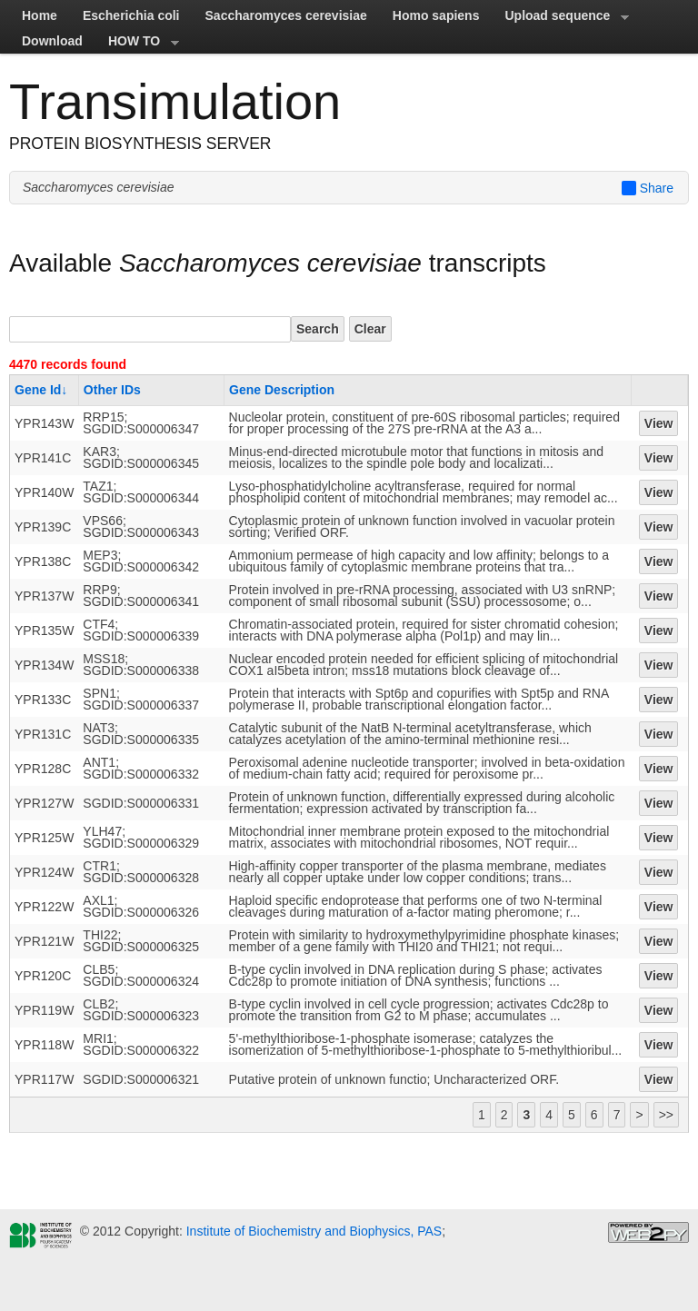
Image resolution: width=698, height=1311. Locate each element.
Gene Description (281, 389)
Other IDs (112, 389)
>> (666, 1114)
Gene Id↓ (41, 389)
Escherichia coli (131, 15)
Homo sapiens (436, 15)
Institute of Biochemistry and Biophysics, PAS (312, 1231)
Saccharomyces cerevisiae (286, 15)
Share (647, 188)
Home (39, 15)
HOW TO (137, 44)
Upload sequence (560, 18)
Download (52, 41)
